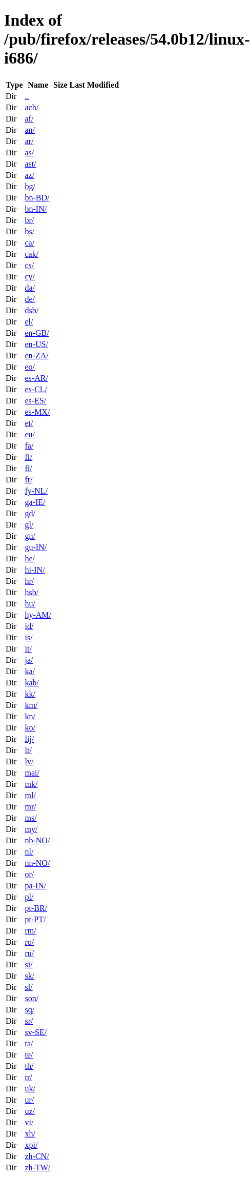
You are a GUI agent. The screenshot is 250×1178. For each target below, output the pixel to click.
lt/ (28, 750)
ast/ (30, 163)
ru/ (29, 953)
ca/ (29, 242)
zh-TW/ (37, 1167)
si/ (28, 964)
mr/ (30, 806)
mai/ (32, 772)
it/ (28, 648)
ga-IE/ (35, 502)
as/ (29, 152)
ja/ (29, 660)
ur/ (29, 1099)
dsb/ (31, 310)
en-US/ (36, 344)
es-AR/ (36, 378)
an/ (30, 130)
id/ (29, 626)
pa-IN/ (35, 885)
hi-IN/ (35, 569)
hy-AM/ (38, 615)
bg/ (30, 186)
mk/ (31, 784)
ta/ (29, 1043)
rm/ (30, 930)
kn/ (30, 716)
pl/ (29, 896)
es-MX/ (37, 412)
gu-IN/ (36, 547)
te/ (29, 1054)
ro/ (29, 942)
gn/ (30, 536)
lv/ (29, 761)
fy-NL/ (36, 490)
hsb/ (31, 592)
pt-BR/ (36, 908)
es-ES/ (35, 400)
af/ (29, 118)
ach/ (31, 107)
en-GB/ (37, 333)
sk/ (29, 975)
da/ (30, 287)
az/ (29, 175)
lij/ (29, 739)
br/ (29, 220)
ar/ (29, 141)
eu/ (30, 434)
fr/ (28, 479)
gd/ (30, 513)
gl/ (29, 524)
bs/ (29, 231)
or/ (29, 874)
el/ (29, 321)
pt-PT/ (35, 919)
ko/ (30, 727)
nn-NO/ (37, 863)
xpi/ (31, 1145)
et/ (29, 423)
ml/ (30, 795)
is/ (28, 637)
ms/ (30, 818)
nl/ (29, 851)
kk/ (30, 693)
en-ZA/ (36, 355)
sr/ (29, 1021)
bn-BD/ (37, 197)
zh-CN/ (37, 1156)
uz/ (30, 1111)
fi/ (28, 468)
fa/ (29, 445)
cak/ (31, 254)
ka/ (30, 671)
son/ (31, 998)
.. (27, 96)
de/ (30, 299)
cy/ (30, 276)
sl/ (28, 987)
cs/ (29, 265)
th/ (29, 1066)
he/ (30, 558)
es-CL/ (36, 389)
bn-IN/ (36, 209)
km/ (31, 705)
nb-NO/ (37, 840)
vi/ (29, 1122)
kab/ (32, 682)
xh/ (30, 1133)
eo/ (30, 366)
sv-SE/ (36, 1032)
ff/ (28, 457)
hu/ (30, 603)
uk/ (30, 1088)
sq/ (29, 1009)
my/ (31, 829)
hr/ (29, 581)
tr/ (28, 1077)
